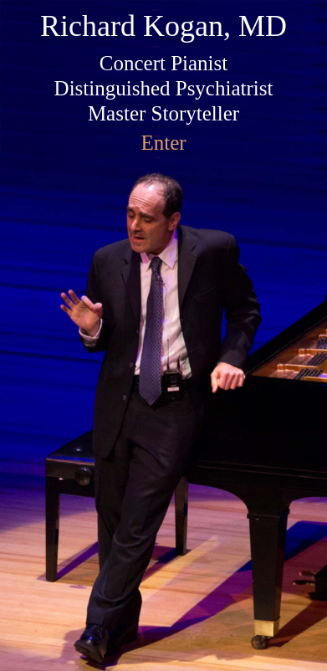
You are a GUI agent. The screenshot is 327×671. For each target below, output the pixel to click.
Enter (163, 142)
